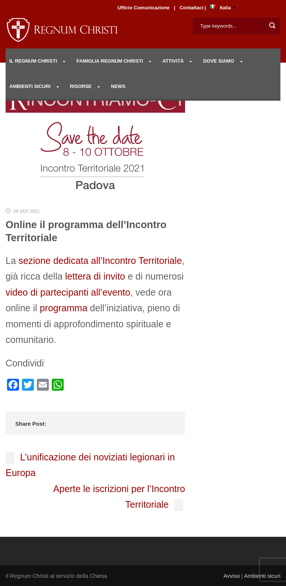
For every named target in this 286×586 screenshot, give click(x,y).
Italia (225, 7)
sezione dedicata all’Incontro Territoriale (100, 260)
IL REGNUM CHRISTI (33, 61)
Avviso (231, 576)
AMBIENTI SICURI (30, 86)
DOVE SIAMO (218, 61)
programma (64, 308)
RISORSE (81, 86)
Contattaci (191, 7)
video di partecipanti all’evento (68, 292)
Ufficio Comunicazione (143, 7)
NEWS (118, 86)
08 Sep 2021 (26, 211)
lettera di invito (95, 276)
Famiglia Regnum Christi (109, 61)
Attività (173, 61)
